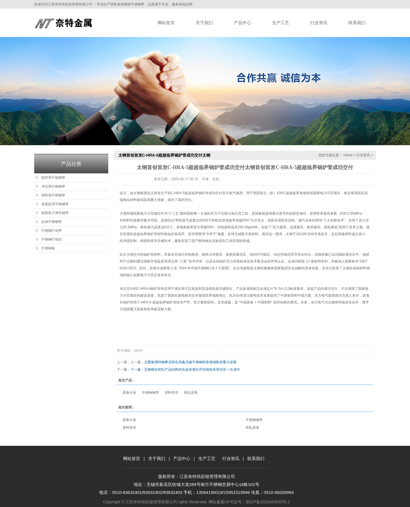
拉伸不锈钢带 (51, 222)
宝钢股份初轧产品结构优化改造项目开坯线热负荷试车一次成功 (192, 369)
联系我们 (357, 22)
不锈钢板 (48, 248)
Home (347, 155)
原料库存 (171, 393)
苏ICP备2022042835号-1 (268, 502)
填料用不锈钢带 (53, 195)
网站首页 (166, 22)
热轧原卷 (191, 393)
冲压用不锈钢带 (53, 186)
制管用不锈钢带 (53, 178)
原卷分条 (129, 393)
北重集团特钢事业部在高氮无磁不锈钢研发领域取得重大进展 (190, 362)
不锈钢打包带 (51, 231)
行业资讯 (318, 22)
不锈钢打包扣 (51, 239)
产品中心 (242, 22)
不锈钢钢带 (150, 393)
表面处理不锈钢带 (55, 204)
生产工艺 (280, 22)
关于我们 (204, 22)
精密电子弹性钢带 (55, 213)
